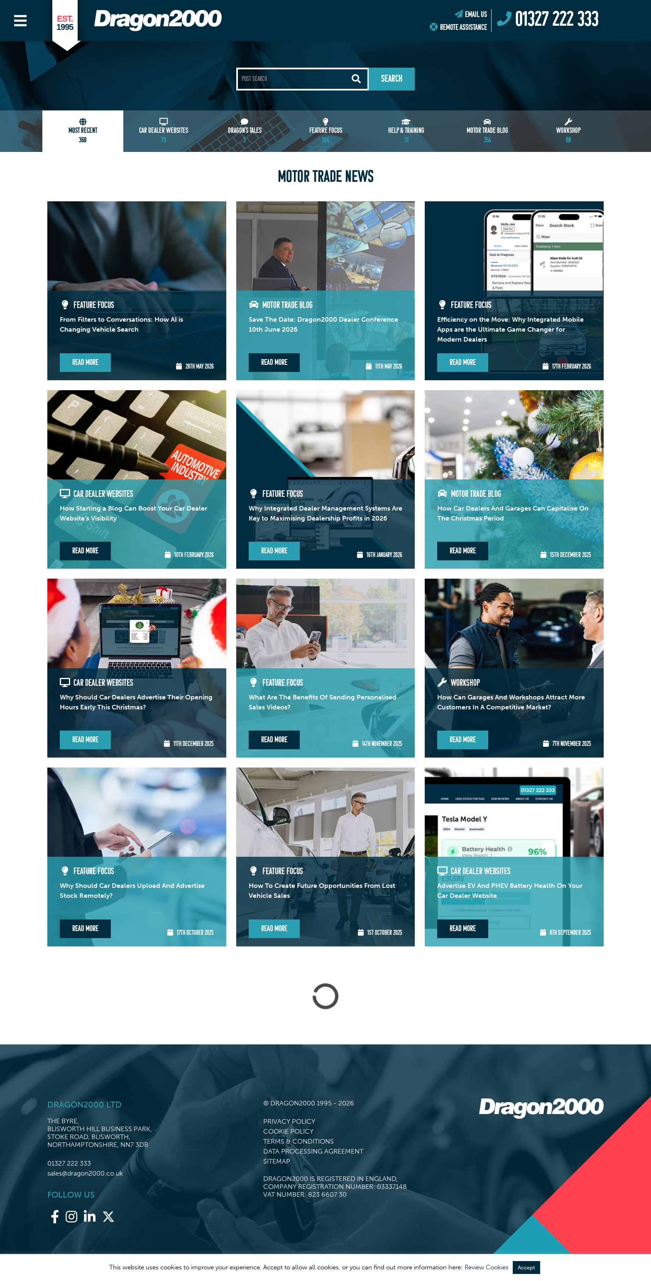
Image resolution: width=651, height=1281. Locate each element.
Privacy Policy (289, 1121)
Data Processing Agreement (313, 1151)
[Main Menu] (20, 21)
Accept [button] (526, 1267)
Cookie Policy (288, 1131)
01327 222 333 (69, 1163)
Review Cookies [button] (487, 1267)
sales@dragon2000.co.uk (85, 1173)
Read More (85, 362)
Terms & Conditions (298, 1141)
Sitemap (276, 1161)
